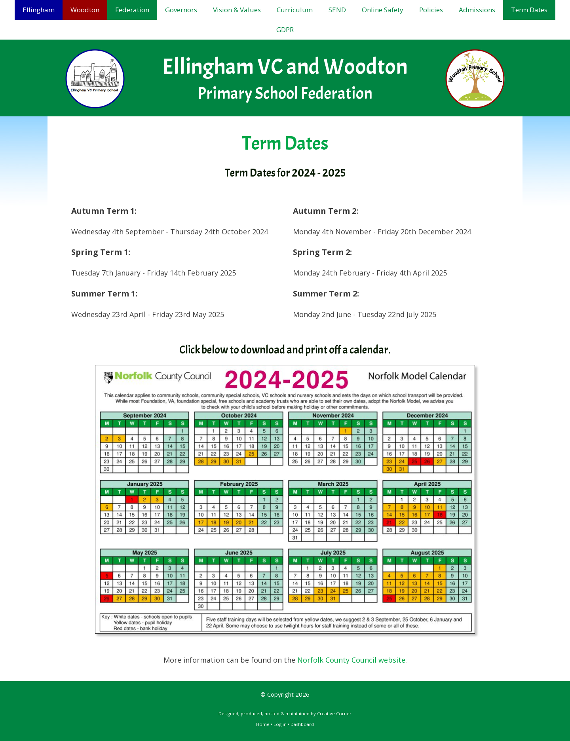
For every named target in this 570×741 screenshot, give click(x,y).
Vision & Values (237, 9)
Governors (181, 9)
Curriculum (295, 9)
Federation (132, 9)
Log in (280, 724)
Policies (431, 9)
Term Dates (529, 9)
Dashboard (302, 724)
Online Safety (382, 9)
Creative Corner (334, 713)
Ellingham (39, 9)
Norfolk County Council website (351, 660)
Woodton (84, 9)
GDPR (285, 29)
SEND (337, 9)
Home (263, 724)
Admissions (477, 9)
